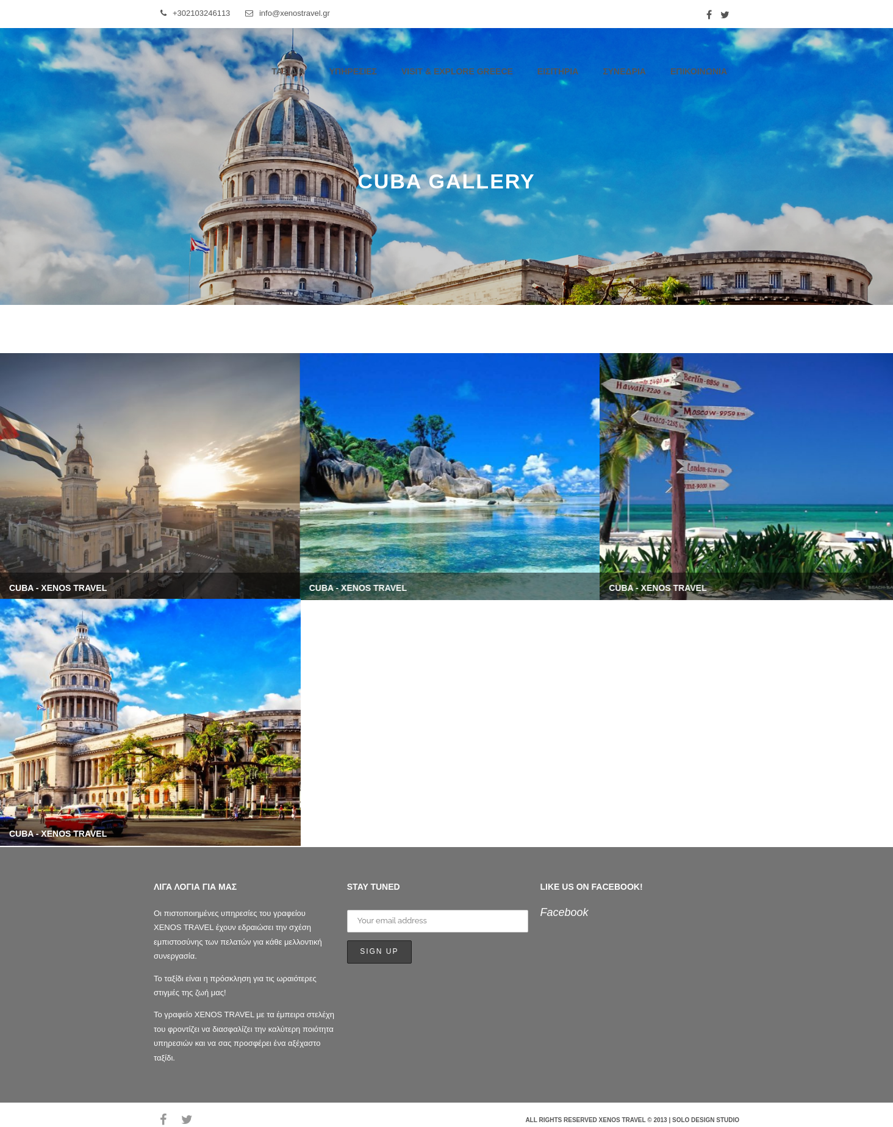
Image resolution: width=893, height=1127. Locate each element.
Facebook (564, 912)
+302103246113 (195, 13)
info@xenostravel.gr (287, 13)
